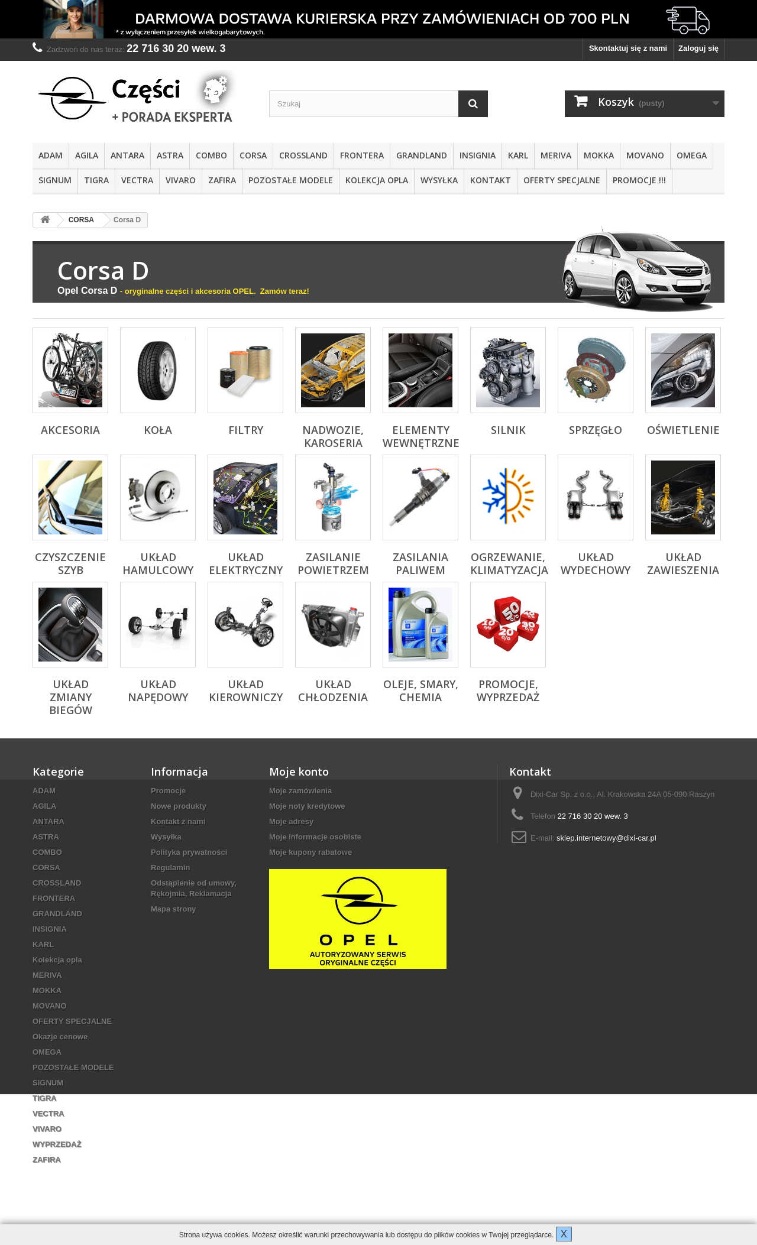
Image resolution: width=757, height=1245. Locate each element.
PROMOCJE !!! (639, 180)
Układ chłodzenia (333, 690)
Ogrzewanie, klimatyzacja (509, 563)
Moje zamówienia (300, 790)
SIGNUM (55, 180)
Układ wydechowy (595, 563)
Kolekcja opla (376, 180)
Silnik (508, 430)
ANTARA (127, 155)
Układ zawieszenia (683, 563)
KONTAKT (490, 180)
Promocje (168, 790)
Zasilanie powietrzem (333, 563)
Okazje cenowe (60, 1036)
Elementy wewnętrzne (421, 436)
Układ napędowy (158, 690)
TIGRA (96, 180)
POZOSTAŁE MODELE (290, 180)
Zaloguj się (698, 48)
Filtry (245, 430)
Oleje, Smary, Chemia (420, 690)
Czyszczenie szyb (70, 563)
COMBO (211, 155)
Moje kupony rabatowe (310, 852)
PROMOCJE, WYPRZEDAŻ (508, 690)
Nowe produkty (178, 806)
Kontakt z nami (178, 821)
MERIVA (556, 155)
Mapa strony (173, 908)
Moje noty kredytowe (307, 806)
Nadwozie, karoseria (333, 436)
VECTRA (137, 180)
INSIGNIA (478, 155)
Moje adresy (291, 821)
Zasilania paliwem (420, 563)
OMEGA (692, 155)
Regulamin (170, 867)
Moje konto (299, 771)
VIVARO (181, 180)
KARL (518, 155)
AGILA (86, 155)
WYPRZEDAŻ (57, 1144)
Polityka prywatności (189, 852)
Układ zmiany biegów (70, 697)
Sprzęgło (595, 430)
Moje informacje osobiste (315, 836)
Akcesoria (70, 430)
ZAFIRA (222, 180)
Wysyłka (439, 180)
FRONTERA (362, 155)
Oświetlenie (683, 430)
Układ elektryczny (246, 563)
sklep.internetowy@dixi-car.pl (606, 838)
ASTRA (170, 155)
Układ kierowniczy (246, 690)
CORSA (253, 155)
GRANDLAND (421, 155)
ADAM (50, 155)
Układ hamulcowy (157, 563)
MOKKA (599, 155)
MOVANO (645, 155)
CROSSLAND (303, 155)
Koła (158, 430)
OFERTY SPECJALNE (561, 180)
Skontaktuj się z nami (628, 48)
